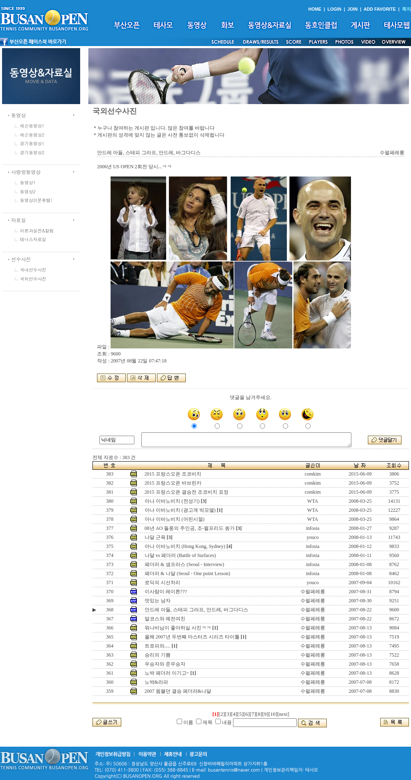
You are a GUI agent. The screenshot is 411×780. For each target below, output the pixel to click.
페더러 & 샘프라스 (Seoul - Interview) (184, 564)
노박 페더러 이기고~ (167, 673)
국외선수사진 (33, 279)
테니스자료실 (33, 239)
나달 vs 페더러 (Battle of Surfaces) (180, 555)
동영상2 (28, 191)
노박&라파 (156, 682)
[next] (283, 714)
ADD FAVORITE (380, 9)
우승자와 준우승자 (165, 664)
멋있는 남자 (158, 601)
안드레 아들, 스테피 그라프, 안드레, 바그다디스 (196, 610)
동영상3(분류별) (36, 200)
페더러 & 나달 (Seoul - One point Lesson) (187, 573)
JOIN (352, 9)
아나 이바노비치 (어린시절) (175, 519)
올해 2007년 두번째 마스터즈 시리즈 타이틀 (192, 637)
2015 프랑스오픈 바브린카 (173, 483)
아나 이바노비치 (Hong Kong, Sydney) (185, 546)
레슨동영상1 (32, 126)
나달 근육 (155, 537)
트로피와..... (158, 646)
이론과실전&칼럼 (37, 231)
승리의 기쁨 (158, 655)
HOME (314, 9)
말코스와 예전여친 (165, 619)
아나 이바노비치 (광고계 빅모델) (180, 510)
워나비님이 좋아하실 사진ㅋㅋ (178, 628)
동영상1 (28, 182)
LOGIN (335, 9)
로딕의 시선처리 (162, 582)
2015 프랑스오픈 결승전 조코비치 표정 (187, 492)
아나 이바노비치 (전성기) (172, 501)
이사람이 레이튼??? (166, 591)
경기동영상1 (32, 143)
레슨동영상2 (32, 135)
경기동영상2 (32, 152)
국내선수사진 (33, 270)
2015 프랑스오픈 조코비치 (173, 474)
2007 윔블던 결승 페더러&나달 (178, 691)
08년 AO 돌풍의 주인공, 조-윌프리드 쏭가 (190, 528)
